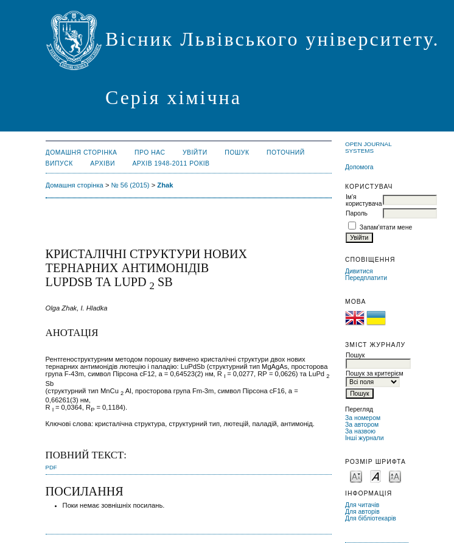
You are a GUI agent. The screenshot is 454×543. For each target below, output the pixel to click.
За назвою (360, 431)
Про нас (150, 152)
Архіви (102, 163)
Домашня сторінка (81, 152)
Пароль (357, 213)
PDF (51, 467)
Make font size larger (395, 476)
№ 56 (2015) (130, 185)
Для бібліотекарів (370, 518)
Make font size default (375, 476)
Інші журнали (364, 438)
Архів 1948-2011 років (170, 163)
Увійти (195, 152)
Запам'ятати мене (386, 227)
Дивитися (359, 271)
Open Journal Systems (368, 147)
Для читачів (362, 505)
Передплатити (366, 278)
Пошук (237, 152)
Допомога (359, 167)
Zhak (165, 185)
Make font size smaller (356, 476)
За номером (362, 418)
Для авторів (362, 511)
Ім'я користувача (364, 200)
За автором (362, 424)
